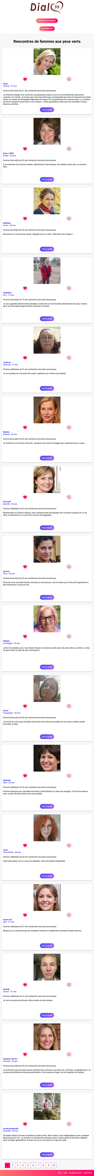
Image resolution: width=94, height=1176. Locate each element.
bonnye (6, 571)
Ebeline (6, 432)
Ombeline (7, 293)
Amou (5, 225)
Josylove (7, 362)
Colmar (6, 86)
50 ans (17, 713)
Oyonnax (7, 365)
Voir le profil (47, 110)
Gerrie (5, 710)
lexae (5, 84)
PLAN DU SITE (75, 1173)
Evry (5, 295)
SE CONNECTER (47, 28)
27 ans (11, 922)
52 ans (12, 573)
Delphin (6, 641)
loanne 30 (7, 919)
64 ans (18, 852)
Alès (5, 922)
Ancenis (6, 1061)
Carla (5, 850)
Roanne (6, 434)
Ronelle (6, 989)
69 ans (15, 1131)
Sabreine (7, 780)
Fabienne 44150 (10, 1059)
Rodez (5, 156)
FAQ (60, 1173)
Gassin (6, 991)
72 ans (11, 295)
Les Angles (8, 643)
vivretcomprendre (10, 1128)
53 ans (13, 225)
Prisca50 (7, 502)
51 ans (14, 86)
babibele (7, 223)
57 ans (15, 365)
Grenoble (7, 1131)
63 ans (13, 156)
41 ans (13, 991)
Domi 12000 (8, 153)
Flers (5, 573)
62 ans (14, 434)
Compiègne (8, 713)
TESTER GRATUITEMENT (47, 21)
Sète (5, 782)
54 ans (14, 1061)
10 (54, 1165)
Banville (6, 504)
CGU (65, 1173)
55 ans (17, 643)
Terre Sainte (8, 852)
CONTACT (87, 1173)
